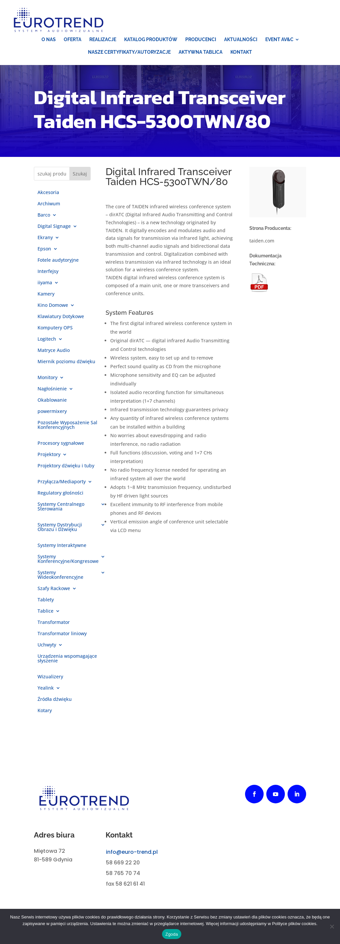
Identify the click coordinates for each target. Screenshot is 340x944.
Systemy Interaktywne (62, 545)
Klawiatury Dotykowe (61, 316)
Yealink (46, 688)
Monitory (47, 377)
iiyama (45, 283)
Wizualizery (50, 677)
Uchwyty (47, 645)
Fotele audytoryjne (58, 260)
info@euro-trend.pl (132, 852)
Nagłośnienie (52, 389)
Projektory (49, 454)
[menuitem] (49, 39)
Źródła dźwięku (55, 699)
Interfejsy (48, 271)
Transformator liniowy (62, 634)
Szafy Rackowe (54, 588)
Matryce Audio (54, 350)
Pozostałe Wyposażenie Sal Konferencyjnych (67, 425)
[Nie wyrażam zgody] (331, 926)
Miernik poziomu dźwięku (66, 362)
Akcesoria (48, 192)
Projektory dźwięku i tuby (66, 466)
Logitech (47, 339)
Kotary (45, 710)
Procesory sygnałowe (61, 443)
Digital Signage (54, 226)
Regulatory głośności (60, 493)
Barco (44, 215)
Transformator (54, 622)
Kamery (46, 294)
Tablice (45, 611)
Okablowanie (52, 400)
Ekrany (45, 237)
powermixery (52, 411)
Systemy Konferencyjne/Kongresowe (68, 559)
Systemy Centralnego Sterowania (61, 507)
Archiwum (49, 204)
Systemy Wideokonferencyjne (60, 575)
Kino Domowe (53, 305)
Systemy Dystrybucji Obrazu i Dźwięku (60, 527)
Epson (44, 249)
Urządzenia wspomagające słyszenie (67, 659)
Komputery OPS (55, 328)
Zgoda (171, 934)
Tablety (46, 600)
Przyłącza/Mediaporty (62, 482)
